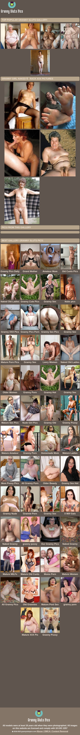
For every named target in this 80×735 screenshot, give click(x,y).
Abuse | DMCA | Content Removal (52, 731)
